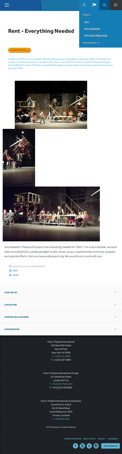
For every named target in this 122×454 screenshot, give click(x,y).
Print (15, 270)
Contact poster (18, 50)
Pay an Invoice (90, 43)
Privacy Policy (89, 439)
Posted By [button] (11, 292)
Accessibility (113, 439)
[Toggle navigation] (6, 5)
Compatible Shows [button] (16, 317)
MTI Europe (92, 29)
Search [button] (104, 5)
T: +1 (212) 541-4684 (61, 356)
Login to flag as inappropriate (29, 266)
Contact (101, 439)
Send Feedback (110, 446)
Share (15, 275)
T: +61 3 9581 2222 (61, 419)
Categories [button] (12, 329)
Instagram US (96, 446)
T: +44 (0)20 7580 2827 (61, 384)
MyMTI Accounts (84, 5)
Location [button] (10, 305)
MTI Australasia (96, 35)
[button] (94, 5)
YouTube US (89, 446)
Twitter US (82, 446)
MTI (87, 22)
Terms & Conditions (72, 439)
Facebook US (75, 446)
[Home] (20, 5)
